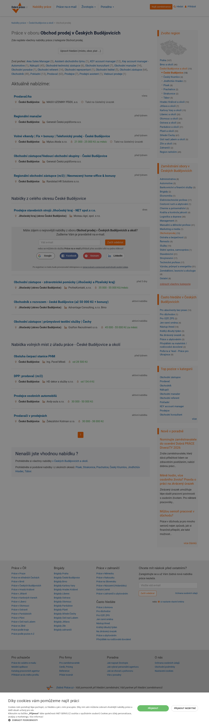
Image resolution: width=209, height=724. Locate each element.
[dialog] (104, 708)
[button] (70, 720)
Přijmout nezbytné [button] (185, 708)
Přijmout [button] (153, 708)
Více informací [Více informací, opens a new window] (36, 716)
